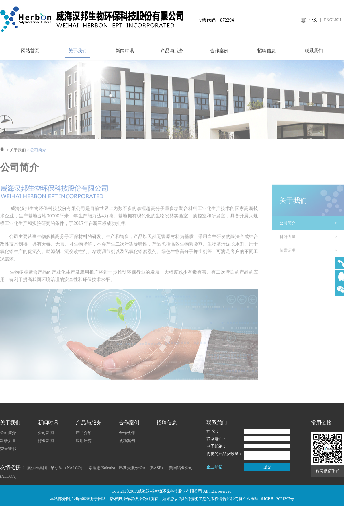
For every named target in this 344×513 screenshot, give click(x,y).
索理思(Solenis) (102, 468)
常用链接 (321, 422)
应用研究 (84, 441)
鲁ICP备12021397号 (277, 499)
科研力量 (312, 239)
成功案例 (127, 441)
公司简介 (312, 226)
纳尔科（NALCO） (68, 468)
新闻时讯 (125, 53)
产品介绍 (84, 433)
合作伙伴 (127, 433)
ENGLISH (332, 20)
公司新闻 (46, 433)
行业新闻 (46, 441)
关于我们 (77, 53)
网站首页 (30, 53)
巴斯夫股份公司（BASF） (142, 468)
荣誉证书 (312, 253)
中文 (313, 20)
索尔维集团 (37, 468)
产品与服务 (172, 53)
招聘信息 (266, 53)
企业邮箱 (214, 467)
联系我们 (314, 53)
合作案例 (219, 53)
